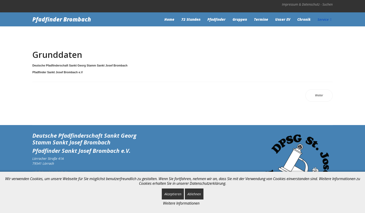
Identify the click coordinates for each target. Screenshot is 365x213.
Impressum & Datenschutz (301, 4)
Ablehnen (194, 194)
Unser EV (282, 19)
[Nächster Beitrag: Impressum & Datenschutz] (319, 95)
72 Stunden (190, 19)
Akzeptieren (172, 194)
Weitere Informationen (181, 203)
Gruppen (240, 19)
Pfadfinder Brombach (61, 19)
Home (169, 19)
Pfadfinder (216, 19)
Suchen (327, 4)
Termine (261, 19)
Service (323, 19)
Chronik (304, 19)
